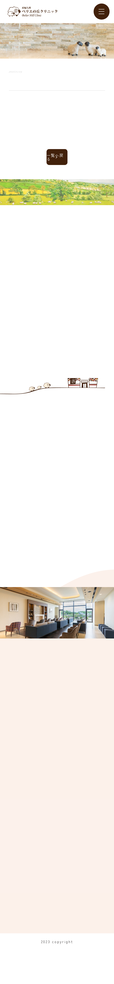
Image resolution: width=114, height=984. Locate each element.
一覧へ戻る (57, 168)
